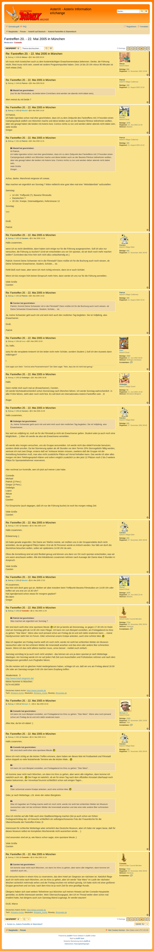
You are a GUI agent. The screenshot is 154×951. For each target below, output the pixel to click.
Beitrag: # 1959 (12, 611)
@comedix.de (61, 693)
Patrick (122, 80)
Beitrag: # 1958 (12, 580)
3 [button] (138, 48)
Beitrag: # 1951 (12, 141)
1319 (128, 718)
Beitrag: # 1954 (12, 341)
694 (127, 69)
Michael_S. (123, 713)
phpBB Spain (79, 938)
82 (127, 390)
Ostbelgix (123, 384)
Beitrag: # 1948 (12, 57)
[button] (127, 48)
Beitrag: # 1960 (12, 704)
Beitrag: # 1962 (12, 857)
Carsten (122, 245)
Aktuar (122, 64)
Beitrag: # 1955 (12, 378)
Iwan (121, 350)
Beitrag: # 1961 (12, 737)
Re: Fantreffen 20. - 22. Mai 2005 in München (34, 53)
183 (127, 85)
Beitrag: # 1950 (12, 111)
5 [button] (144, 48)
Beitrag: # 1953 (12, 296)
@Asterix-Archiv (17, 693)
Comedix (18, 43)
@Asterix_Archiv (40, 693)
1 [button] (131, 48)
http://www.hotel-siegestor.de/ (20, 678)
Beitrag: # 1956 (12, 411)
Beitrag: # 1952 (12, 238)
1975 (128, 123)
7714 (128, 622)
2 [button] (134, 48)
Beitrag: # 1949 (12, 83)
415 (127, 251)
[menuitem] (23, 27)
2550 (128, 356)
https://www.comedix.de (36, 691)
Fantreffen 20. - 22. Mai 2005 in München (34, 39)
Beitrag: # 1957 (12, 526)
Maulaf (122, 117)
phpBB (69, 936)
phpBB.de (87, 941)
